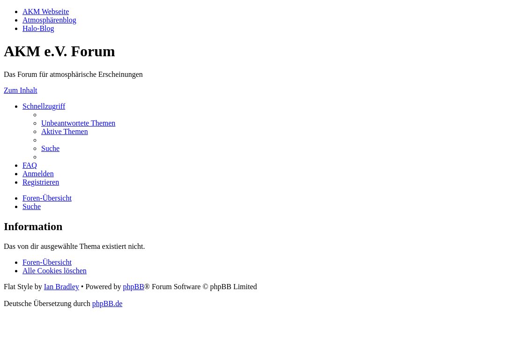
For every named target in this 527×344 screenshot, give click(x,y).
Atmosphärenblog (49, 20)
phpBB (133, 287)
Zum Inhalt (20, 90)
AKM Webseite (45, 11)
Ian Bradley (61, 287)
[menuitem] (78, 123)
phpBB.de (107, 303)
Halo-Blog (38, 28)
